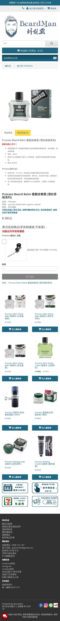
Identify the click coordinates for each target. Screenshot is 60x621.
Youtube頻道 (8, 569)
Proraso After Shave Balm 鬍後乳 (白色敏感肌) (14, 316)
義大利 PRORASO (25, 66)
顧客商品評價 (8, 537)
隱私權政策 (7, 532)
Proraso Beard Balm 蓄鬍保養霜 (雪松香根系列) (30, 282)
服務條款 (6, 534)
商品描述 (8, 132)
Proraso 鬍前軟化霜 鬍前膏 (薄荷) (44, 413)
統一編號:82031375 (10, 587)
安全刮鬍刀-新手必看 (11, 571)
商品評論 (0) (22, 132)
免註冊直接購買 (35, 8)
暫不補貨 (30, 276)
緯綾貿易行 (7, 584)
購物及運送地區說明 (11, 526)
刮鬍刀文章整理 (9, 574)
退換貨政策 (7, 529)
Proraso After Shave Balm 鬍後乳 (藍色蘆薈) (14, 365)
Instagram (7, 566)
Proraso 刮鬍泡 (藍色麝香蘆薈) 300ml (14, 413)
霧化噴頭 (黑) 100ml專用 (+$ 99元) (29, 250)
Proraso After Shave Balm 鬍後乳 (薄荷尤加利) (44, 316)
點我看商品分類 (10, 58)
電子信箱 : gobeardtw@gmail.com (17, 547)
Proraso (12, 201)
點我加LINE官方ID (10, 550)
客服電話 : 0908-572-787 (13, 545)
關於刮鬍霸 (7, 523)
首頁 (8, 66)
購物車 (52, 8)
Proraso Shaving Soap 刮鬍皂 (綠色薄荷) (15, 462)
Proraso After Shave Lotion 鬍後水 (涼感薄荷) (45, 365)
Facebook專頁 (8, 563)
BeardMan (18, 604)
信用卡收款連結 (9, 553)
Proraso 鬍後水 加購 (11, 235)
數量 (4, 264)
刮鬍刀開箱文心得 (10, 577)
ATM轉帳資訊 (8, 556)
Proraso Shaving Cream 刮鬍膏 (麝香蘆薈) (45, 464)
